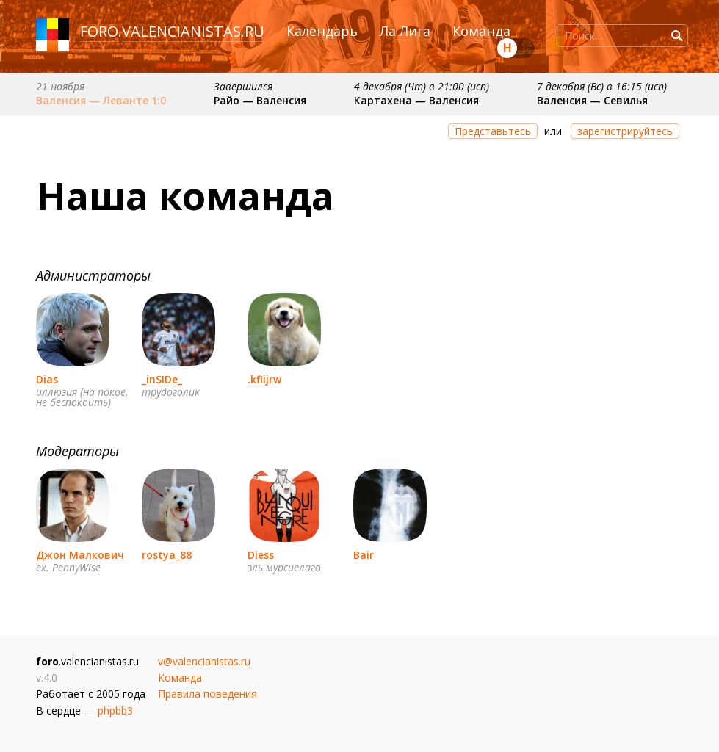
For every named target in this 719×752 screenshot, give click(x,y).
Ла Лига (405, 31)
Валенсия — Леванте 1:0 (101, 100)
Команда (481, 31)
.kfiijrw (264, 379)
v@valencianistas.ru (204, 661)
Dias (47, 379)
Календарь (322, 31)
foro (99, 31)
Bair (363, 555)
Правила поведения (207, 694)
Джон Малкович (80, 555)
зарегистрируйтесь (625, 131)
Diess (261, 555)
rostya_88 (167, 555)
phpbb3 (115, 710)
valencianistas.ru (193, 31)
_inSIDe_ (162, 379)
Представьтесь (493, 131)
